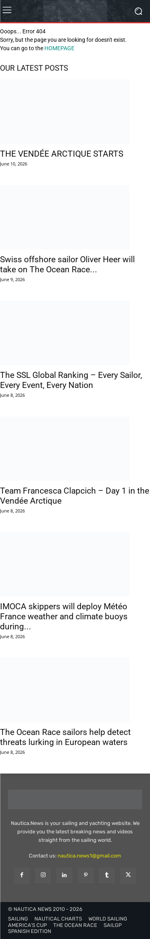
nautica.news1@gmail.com (89, 856)
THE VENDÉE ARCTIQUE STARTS (61, 154)
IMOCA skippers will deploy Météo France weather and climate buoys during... (64, 616)
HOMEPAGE (59, 48)
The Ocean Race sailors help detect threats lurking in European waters (65, 737)
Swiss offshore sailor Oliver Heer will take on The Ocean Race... (67, 264)
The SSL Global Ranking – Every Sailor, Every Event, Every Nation (71, 380)
